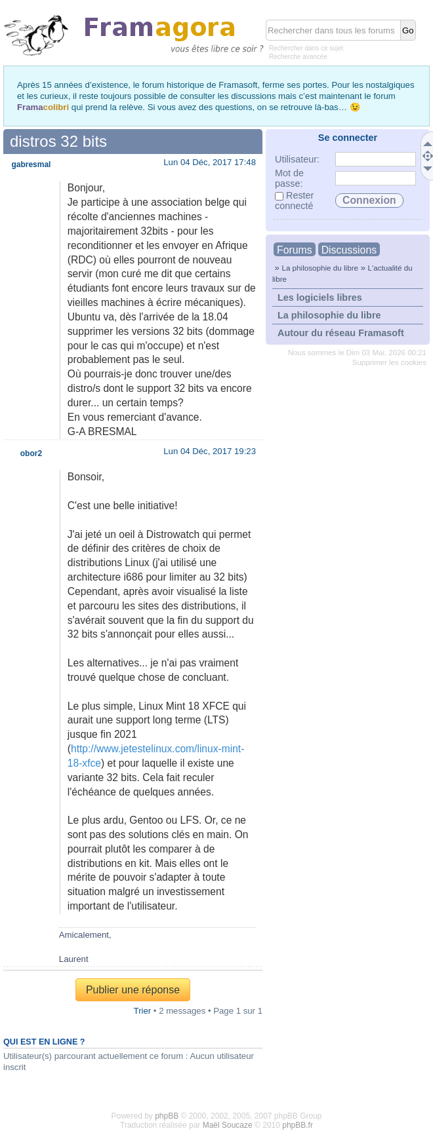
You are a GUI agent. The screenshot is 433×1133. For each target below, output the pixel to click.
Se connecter (347, 137)
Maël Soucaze (228, 1125)
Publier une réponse (133, 989)
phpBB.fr (297, 1125)
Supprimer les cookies (389, 362)
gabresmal (31, 164)
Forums (294, 250)
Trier (143, 1011)
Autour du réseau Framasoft (341, 333)
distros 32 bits (58, 141)
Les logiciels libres (320, 297)
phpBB (166, 1116)
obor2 (31, 453)
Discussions (349, 250)
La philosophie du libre (319, 267)
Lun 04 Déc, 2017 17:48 (209, 162)
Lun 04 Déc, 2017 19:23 (209, 451)
